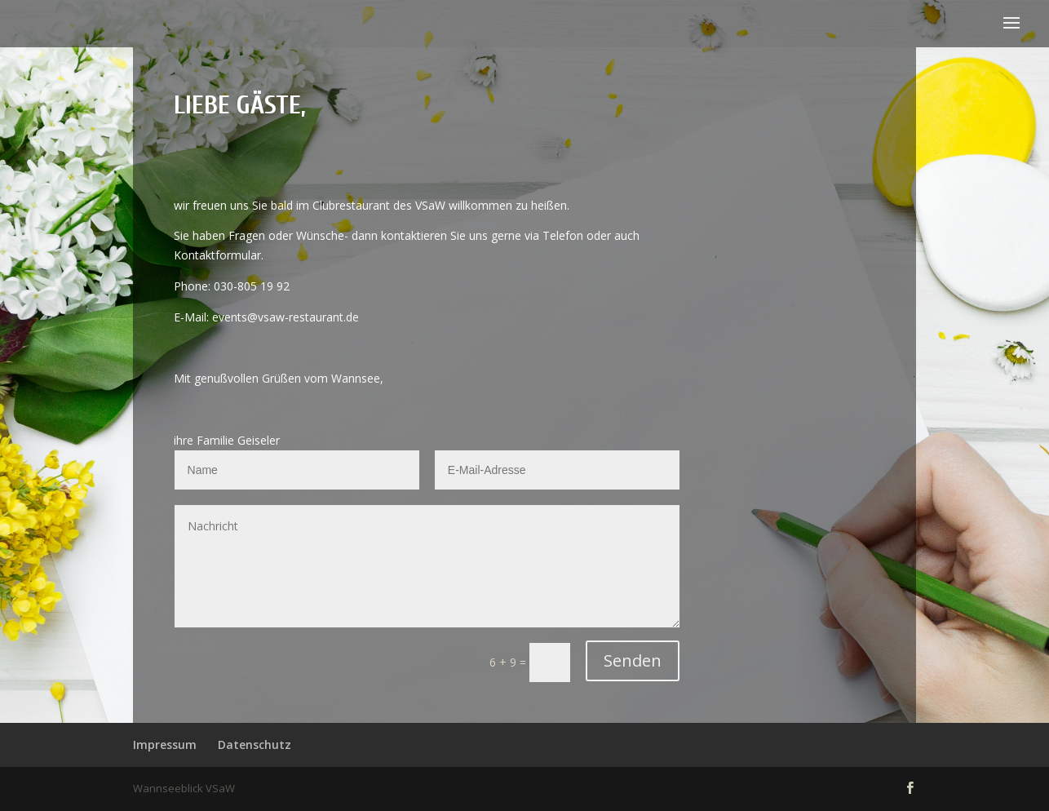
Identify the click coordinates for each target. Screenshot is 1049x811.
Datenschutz (254, 744)
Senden (633, 660)
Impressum (165, 744)
